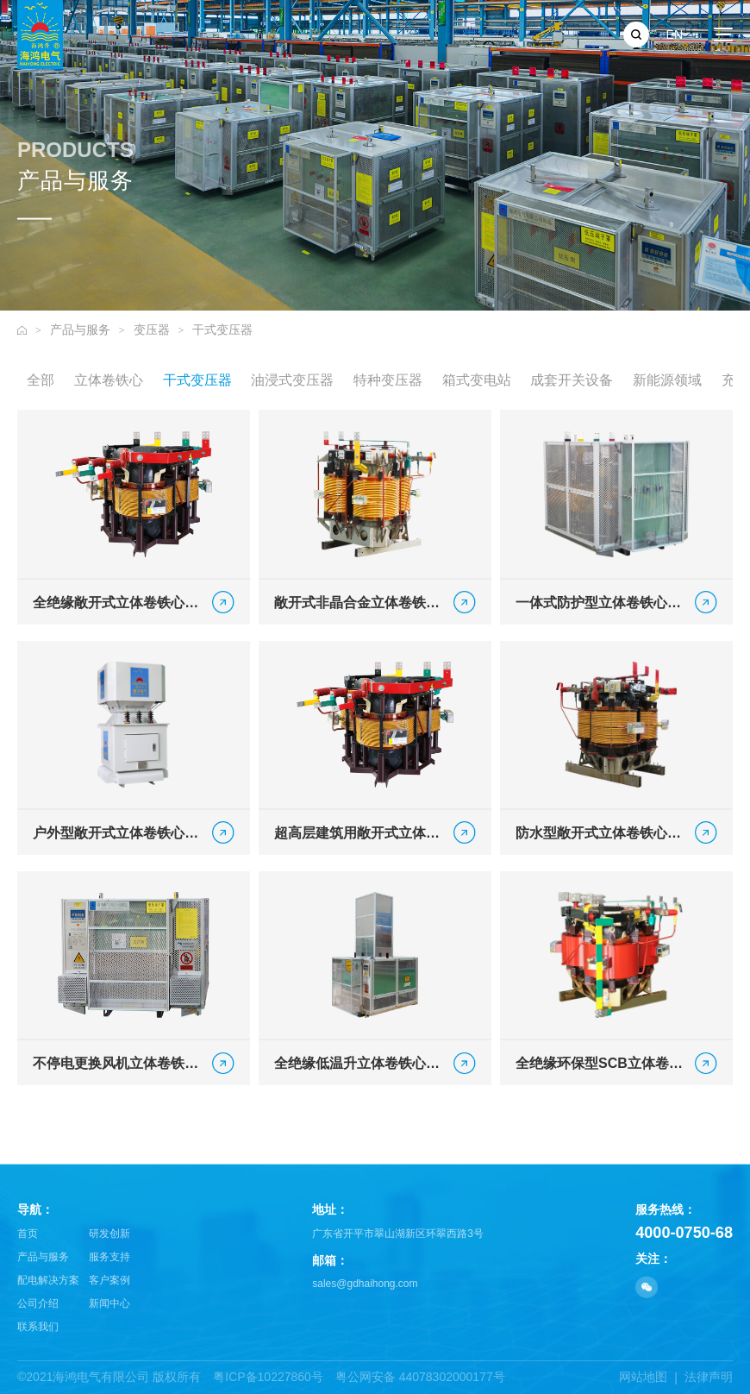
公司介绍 (38, 1303)
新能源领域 (667, 380)
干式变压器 (222, 329)
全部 (40, 380)
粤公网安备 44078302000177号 (420, 1377)
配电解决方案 (48, 1280)
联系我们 (38, 1327)
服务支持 (109, 1257)
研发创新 (109, 1234)
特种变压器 (387, 380)
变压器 (152, 329)
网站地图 (643, 1377)
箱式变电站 (476, 380)
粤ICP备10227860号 (268, 1377)
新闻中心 (109, 1303)
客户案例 (109, 1280)
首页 (27, 1234)
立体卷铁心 (108, 380)
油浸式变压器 (292, 380)
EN (674, 34)
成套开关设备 (571, 380)
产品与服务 (80, 329)
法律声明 (708, 1377)
